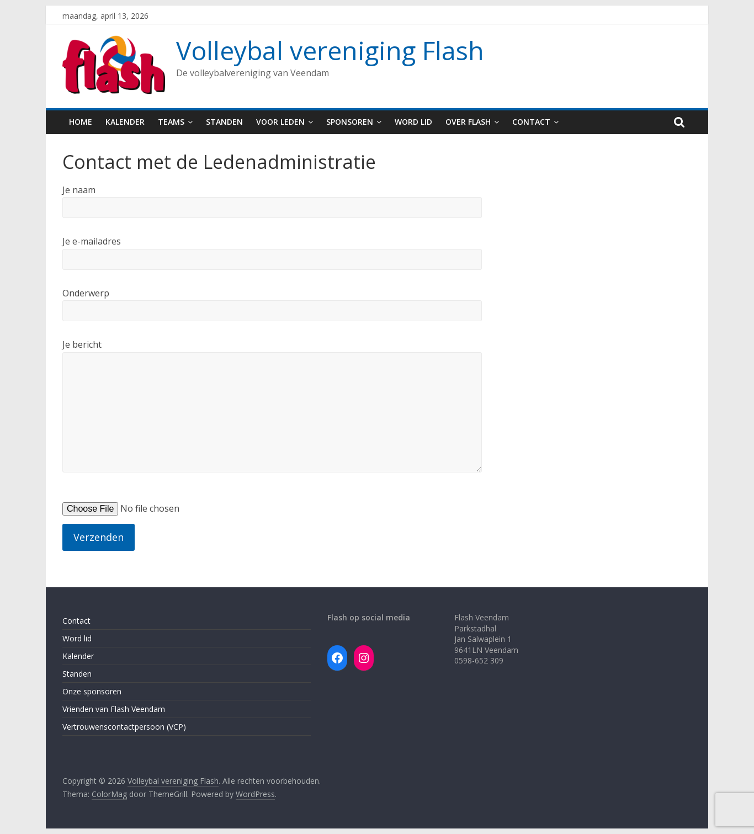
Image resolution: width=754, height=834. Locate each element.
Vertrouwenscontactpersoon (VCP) (124, 726)
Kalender (125, 121)
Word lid (413, 121)
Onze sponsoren (91, 691)
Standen (224, 121)
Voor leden (280, 121)
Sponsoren (349, 121)
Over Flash (468, 121)
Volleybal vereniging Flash (330, 50)
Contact (531, 121)
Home (80, 121)
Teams (171, 121)
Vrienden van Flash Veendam (113, 709)
